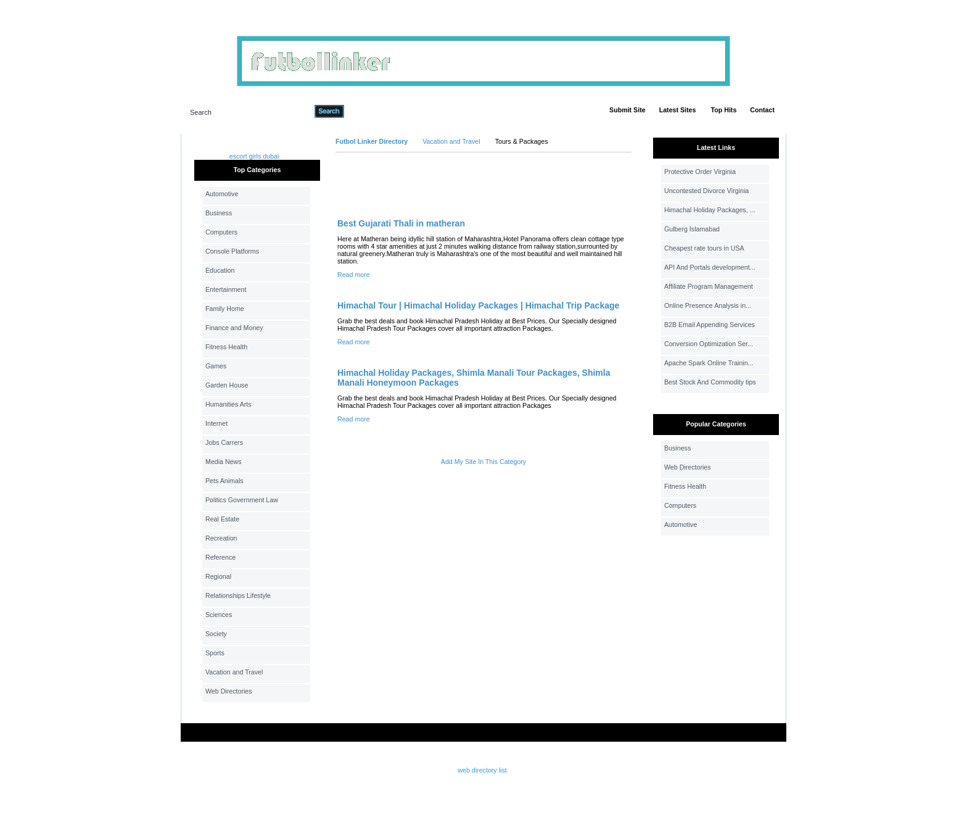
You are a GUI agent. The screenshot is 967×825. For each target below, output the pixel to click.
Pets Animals (224, 480)
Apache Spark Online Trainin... (709, 363)
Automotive (221, 193)
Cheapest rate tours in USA (704, 248)
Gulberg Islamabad (692, 229)
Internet (216, 423)
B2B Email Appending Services (709, 324)
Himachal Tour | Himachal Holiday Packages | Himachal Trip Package (478, 305)
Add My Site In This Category (483, 461)
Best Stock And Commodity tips (710, 382)
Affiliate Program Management (708, 286)
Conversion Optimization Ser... (708, 343)
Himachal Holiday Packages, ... (709, 210)
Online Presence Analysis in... (707, 305)
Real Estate (222, 519)
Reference (220, 557)
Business (218, 213)
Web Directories (228, 691)
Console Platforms (232, 251)
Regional (218, 576)
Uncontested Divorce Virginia (706, 190)
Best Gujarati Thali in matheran (401, 223)
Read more (353, 274)
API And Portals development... (709, 267)
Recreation (221, 538)
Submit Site (627, 110)
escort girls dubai (254, 156)
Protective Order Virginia (700, 171)
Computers (221, 232)
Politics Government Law (241, 500)
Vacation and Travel (234, 672)
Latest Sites (677, 110)
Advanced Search (376, 111)
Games (215, 366)
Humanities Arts (228, 404)
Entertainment (225, 289)
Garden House (226, 385)
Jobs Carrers (224, 442)
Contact (762, 110)
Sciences (218, 614)
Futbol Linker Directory (371, 141)
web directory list (482, 770)
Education (219, 270)
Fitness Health (226, 346)
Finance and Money (234, 327)
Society (216, 633)
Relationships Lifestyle (238, 595)
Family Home (224, 308)
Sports (214, 653)
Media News (223, 461)
